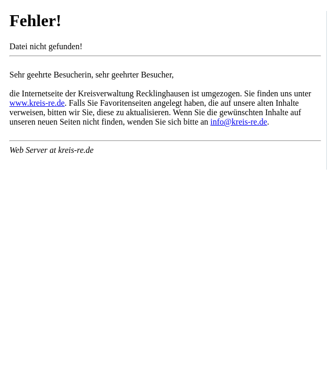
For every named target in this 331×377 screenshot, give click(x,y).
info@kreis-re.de (238, 121)
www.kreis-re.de (37, 102)
